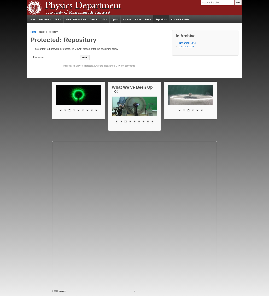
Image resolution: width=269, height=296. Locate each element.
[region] (78, 100)
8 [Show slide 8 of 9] (92, 110)
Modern (127, 19)
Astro (138, 19)
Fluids (58, 19)
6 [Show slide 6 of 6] (202, 110)
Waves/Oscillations (76, 19)
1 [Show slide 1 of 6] (179, 110)
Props (148, 19)
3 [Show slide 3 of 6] (188, 110)
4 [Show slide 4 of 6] (193, 110)
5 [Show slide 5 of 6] (197, 110)
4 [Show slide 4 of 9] (74, 110)
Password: (56, 57)
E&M (104, 19)
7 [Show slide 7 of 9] (87, 110)
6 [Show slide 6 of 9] (83, 110)
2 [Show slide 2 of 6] (184, 110)
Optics (115, 19)
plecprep (62, 291)
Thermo (94, 19)
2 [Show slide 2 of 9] (65, 110)
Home (32, 19)
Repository (161, 19)
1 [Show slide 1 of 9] (60, 110)
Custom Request (180, 19)
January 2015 (186, 46)
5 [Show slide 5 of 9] (78, 110)
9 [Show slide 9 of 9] (96, 110)
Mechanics (45, 19)
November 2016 (187, 43)
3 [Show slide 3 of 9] (69, 110)
